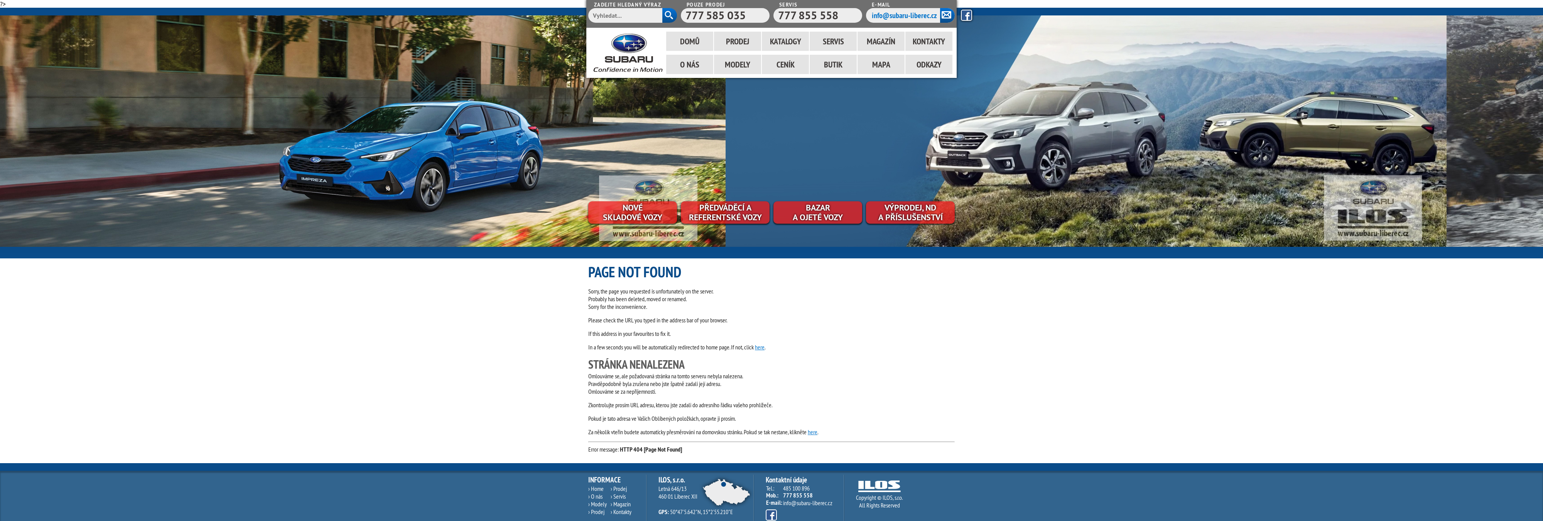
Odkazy (929, 64)
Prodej (737, 41)
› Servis (618, 496)
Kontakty (929, 41)
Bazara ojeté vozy (818, 212)
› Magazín (621, 504)
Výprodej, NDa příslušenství (910, 212)
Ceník (786, 64)
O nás (689, 64)
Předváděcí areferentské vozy (725, 212)
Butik (833, 64)
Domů (689, 41)
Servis (833, 41)
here (760, 347)
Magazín (881, 41)
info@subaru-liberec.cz (904, 15)
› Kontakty (621, 512)
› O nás (595, 496)
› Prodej (596, 512)
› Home (596, 488)
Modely (737, 64)
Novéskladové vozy (632, 212)
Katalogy (785, 41)
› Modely (597, 504)
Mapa (881, 64)
